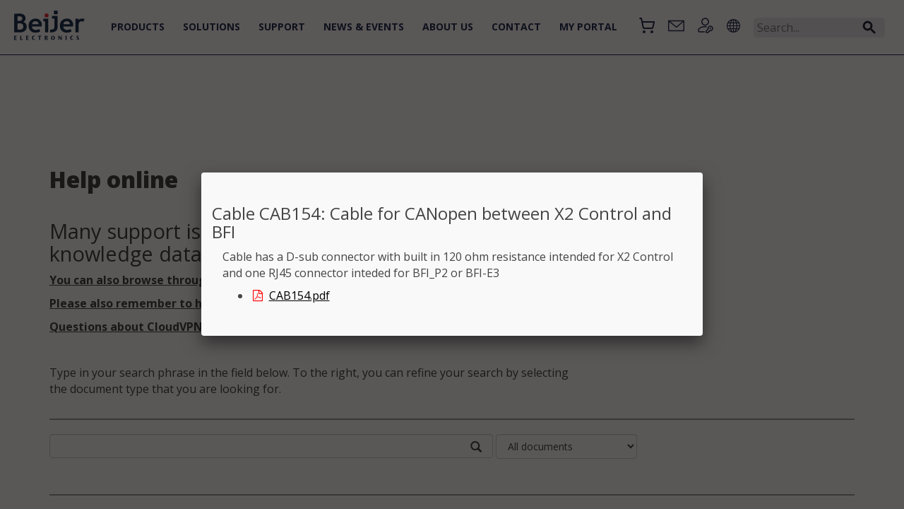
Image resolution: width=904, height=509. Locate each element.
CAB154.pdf (290, 295)
